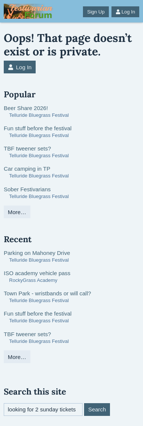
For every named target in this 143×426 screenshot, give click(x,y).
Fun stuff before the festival (38, 128)
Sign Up (95, 12)
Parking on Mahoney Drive (37, 253)
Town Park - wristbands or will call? (47, 293)
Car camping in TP (27, 168)
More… (17, 212)
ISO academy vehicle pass (37, 273)
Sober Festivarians (27, 189)
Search (97, 409)
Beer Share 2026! (26, 108)
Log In (125, 12)
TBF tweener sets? (27, 148)
